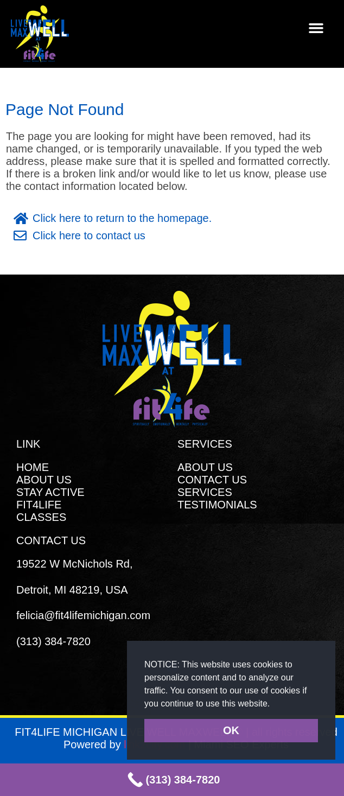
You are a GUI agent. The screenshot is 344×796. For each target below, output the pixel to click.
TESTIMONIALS (217, 505)
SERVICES (204, 492)
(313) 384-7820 (53, 641)
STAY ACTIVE (50, 492)
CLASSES (41, 517)
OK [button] (231, 730)
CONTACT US (212, 480)
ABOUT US (44, 480)
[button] (274, 704)
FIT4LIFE (38, 505)
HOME (32, 467)
